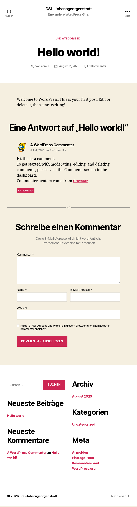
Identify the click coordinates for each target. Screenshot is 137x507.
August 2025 (82, 397)
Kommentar (25, 255)
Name (22, 290)
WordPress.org (84, 469)
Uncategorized (68, 39)
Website (22, 308)
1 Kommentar (98, 67)
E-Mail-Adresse (81, 290)
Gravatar (81, 181)
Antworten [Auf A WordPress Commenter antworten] (25, 191)
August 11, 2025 (69, 67)
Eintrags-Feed (83, 459)
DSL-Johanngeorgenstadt (68, 9)
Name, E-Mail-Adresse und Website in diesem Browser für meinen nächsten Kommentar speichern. (65, 328)
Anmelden (80, 453)
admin (44, 67)
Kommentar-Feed (85, 464)
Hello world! (16, 416)
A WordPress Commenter (27, 453)
